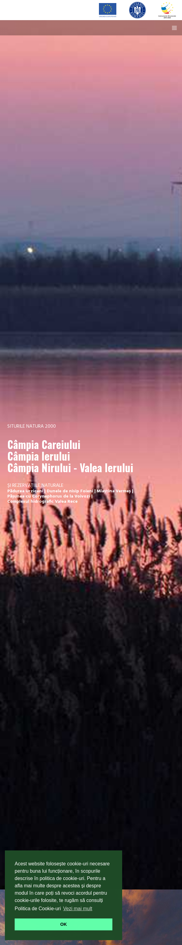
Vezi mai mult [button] (77, 908)
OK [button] (63, 924)
